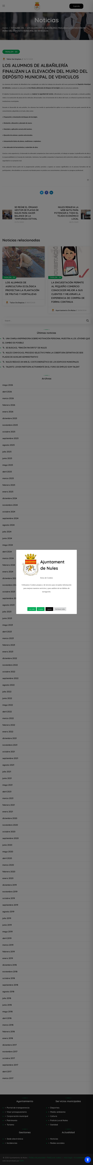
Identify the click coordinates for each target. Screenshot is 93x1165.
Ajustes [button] (49, 609)
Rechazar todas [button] (60, 609)
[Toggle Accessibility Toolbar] (87, 1159)
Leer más (32, 609)
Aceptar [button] (40, 609)
